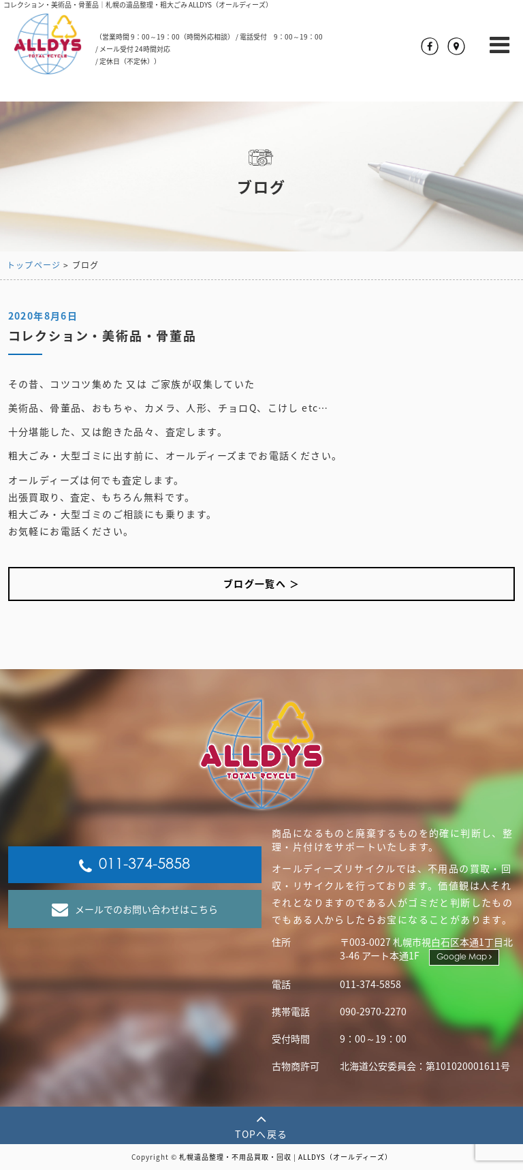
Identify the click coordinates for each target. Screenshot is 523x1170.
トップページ (34, 265)
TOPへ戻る (261, 1125)
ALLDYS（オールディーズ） (345, 1157)
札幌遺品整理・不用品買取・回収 (235, 1157)
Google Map (464, 957)
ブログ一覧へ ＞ (261, 583)
